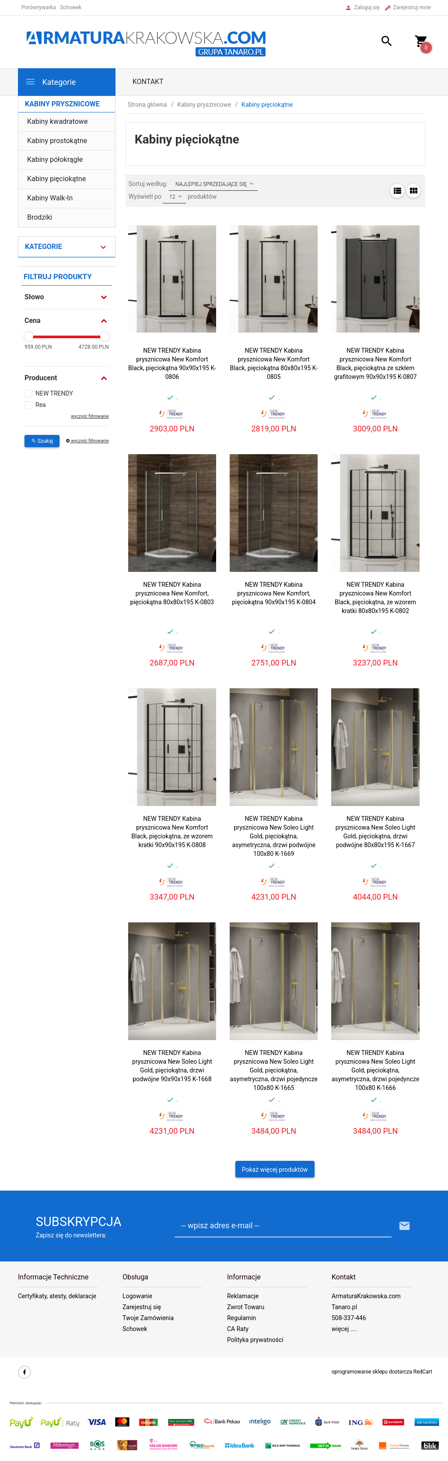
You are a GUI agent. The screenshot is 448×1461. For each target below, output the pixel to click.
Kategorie (50, 81)
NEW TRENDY (54, 393)
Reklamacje (243, 1296)
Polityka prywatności (255, 1339)
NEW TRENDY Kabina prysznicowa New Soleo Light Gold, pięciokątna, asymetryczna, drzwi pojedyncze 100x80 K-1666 (375, 1070)
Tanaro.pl (344, 1306)
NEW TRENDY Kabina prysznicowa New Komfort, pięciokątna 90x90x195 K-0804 (274, 593)
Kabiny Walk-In (50, 198)
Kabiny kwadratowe (57, 121)
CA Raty (237, 1328)
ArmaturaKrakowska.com (366, 1296)
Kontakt (148, 81)
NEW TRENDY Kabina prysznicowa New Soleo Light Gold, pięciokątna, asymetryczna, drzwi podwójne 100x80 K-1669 (273, 836)
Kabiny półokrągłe (55, 159)
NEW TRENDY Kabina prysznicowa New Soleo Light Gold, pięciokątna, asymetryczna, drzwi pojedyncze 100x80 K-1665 (274, 1070)
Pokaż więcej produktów (275, 1169)
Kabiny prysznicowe (62, 104)
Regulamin (241, 1317)
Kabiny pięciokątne (56, 179)
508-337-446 (349, 1317)
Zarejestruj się (141, 1306)
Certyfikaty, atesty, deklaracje (57, 1296)
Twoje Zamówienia (148, 1317)
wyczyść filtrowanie (89, 416)
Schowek (134, 1328)
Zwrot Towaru (245, 1306)
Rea (40, 404)
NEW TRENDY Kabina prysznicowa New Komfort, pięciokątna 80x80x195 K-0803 (172, 593)
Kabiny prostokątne (57, 141)
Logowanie (137, 1296)
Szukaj (42, 441)
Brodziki (39, 217)
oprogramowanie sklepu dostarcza (372, 1372)
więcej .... (344, 1328)
